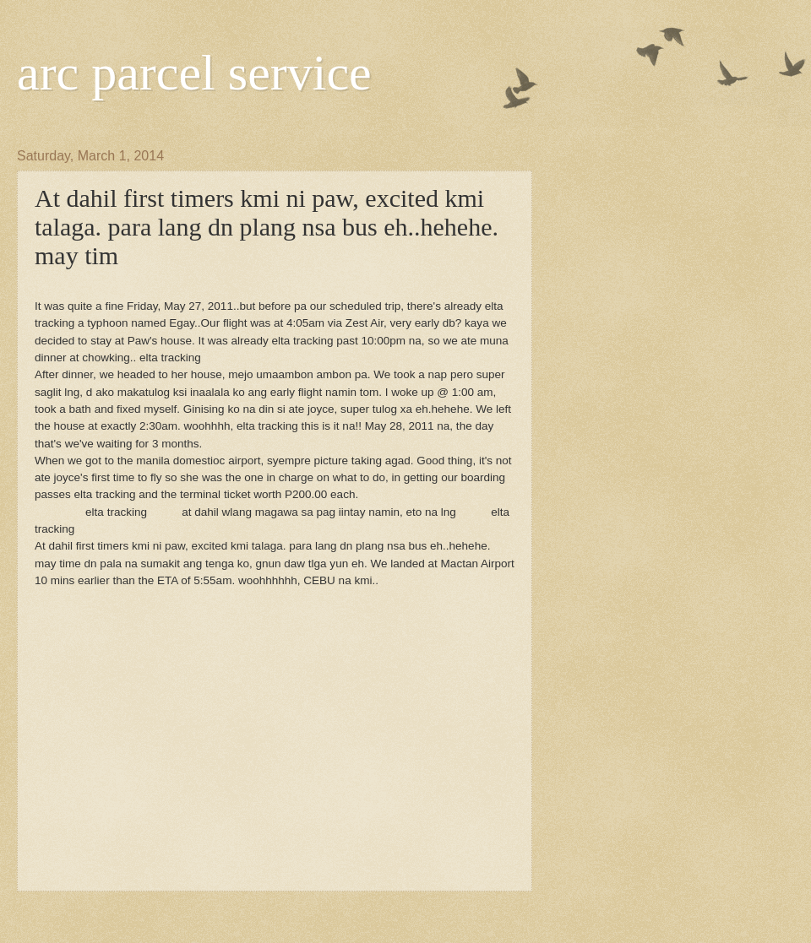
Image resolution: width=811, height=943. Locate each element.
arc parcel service (194, 72)
